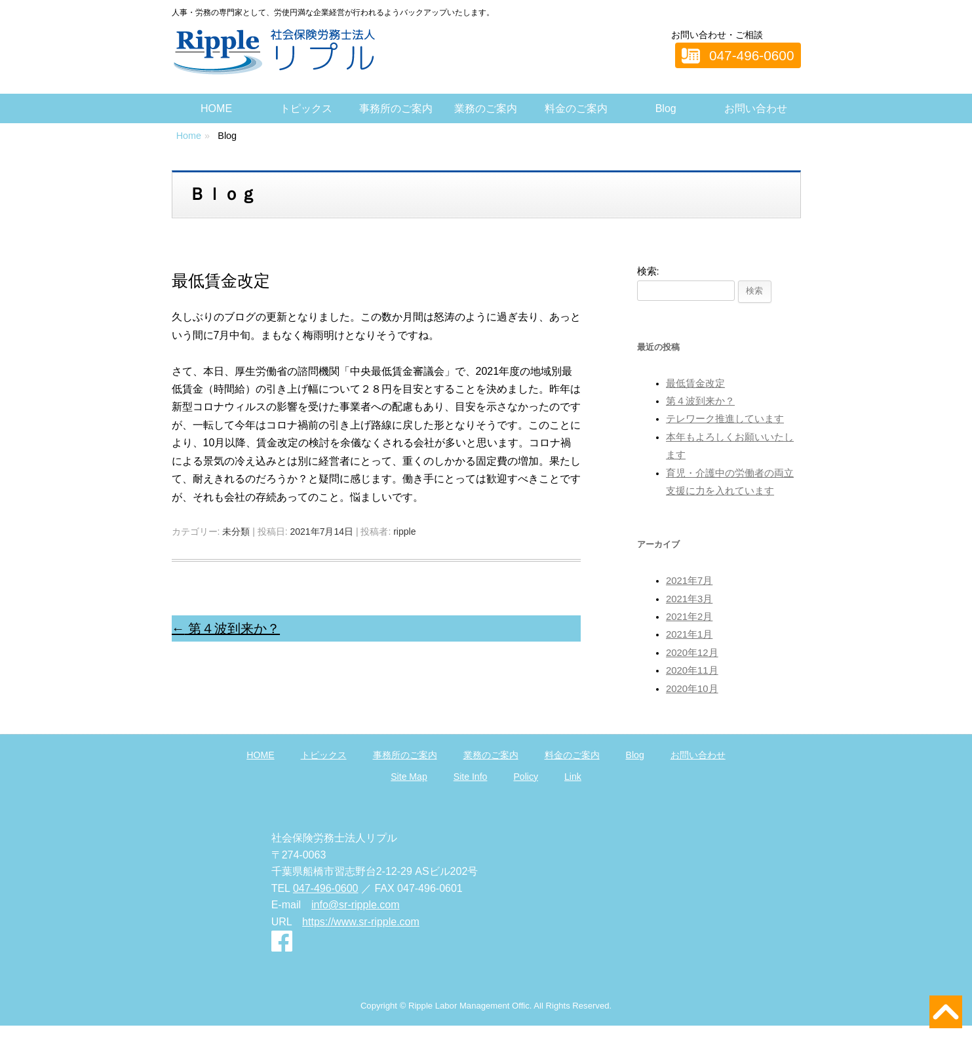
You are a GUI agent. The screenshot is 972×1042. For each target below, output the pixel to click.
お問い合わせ (755, 108)
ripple (404, 531)
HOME (216, 108)
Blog (665, 108)
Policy (525, 776)
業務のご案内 (485, 108)
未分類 (236, 531)
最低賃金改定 (695, 383)
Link (572, 776)
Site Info (471, 776)
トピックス (306, 108)
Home (188, 135)
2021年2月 (689, 616)
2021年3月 (689, 599)
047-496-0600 (751, 55)
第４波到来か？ (226, 628)
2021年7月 (689, 580)
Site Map (409, 776)
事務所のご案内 (396, 108)
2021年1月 (689, 634)
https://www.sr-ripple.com (360, 921)
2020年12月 (692, 652)
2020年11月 (692, 670)
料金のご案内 (576, 108)
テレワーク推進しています (725, 419)
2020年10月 (692, 689)
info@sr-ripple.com (355, 904)
